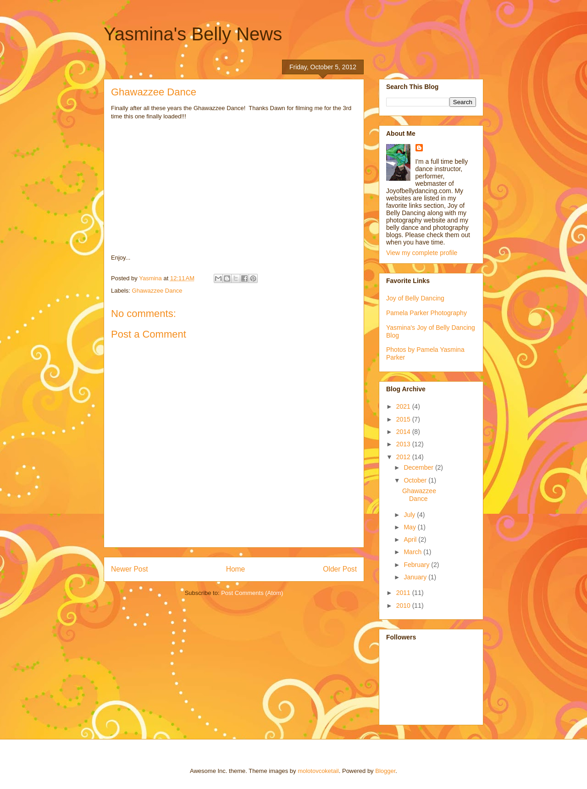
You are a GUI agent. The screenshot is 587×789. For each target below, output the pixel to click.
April (411, 539)
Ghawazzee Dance (157, 290)
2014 (404, 431)
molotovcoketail (318, 770)
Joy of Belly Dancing (415, 298)
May (410, 527)
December (419, 467)
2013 (404, 444)
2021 (404, 406)
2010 (404, 605)
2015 (404, 419)
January (416, 577)
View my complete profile (421, 252)
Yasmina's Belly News (193, 34)
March (413, 552)
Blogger (385, 770)
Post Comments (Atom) (252, 592)
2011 (404, 592)
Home (235, 569)
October (416, 480)
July (410, 514)
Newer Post (129, 569)
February (417, 564)
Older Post (340, 569)
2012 (404, 457)
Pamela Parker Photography (426, 313)
